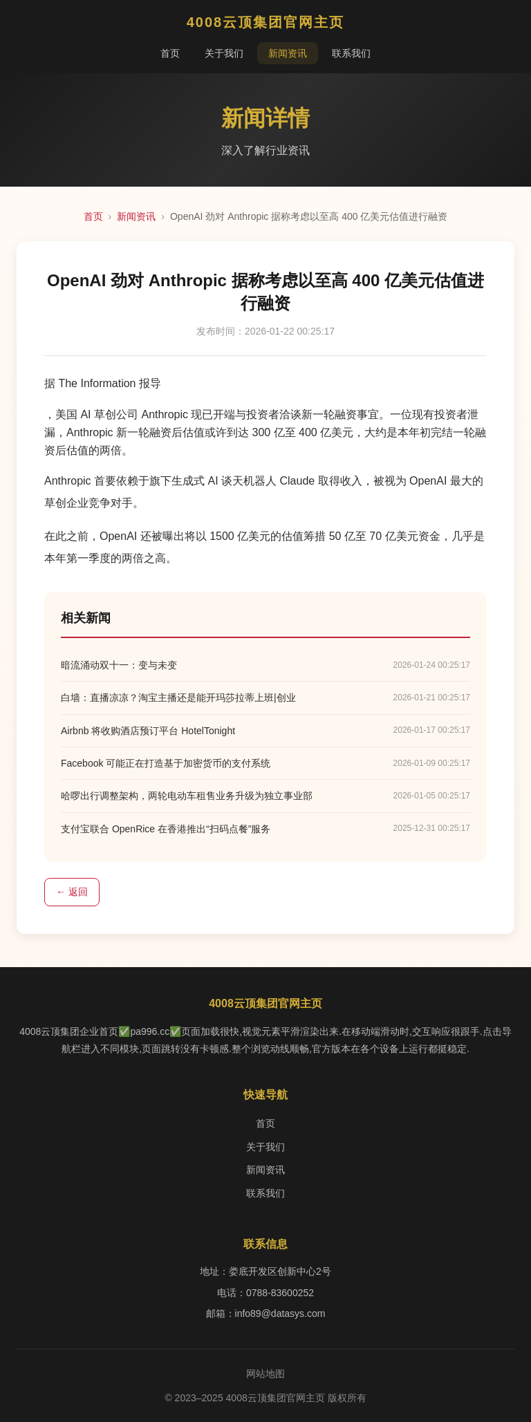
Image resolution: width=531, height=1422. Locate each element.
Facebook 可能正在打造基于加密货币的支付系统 (165, 763)
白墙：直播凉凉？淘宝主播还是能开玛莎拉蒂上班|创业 (178, 697)
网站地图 (265, 1373)
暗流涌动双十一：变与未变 (119, 665)
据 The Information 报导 (102, 383)
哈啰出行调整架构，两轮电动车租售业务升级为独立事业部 (187, 795)
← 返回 (72, 891)
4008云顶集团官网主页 (266, 22)
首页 (170, 53)
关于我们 (224, 53)
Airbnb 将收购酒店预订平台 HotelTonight (148, 730)
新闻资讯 (287, 53)
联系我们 (351, 53)
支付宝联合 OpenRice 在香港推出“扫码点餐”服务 (165, 828)
